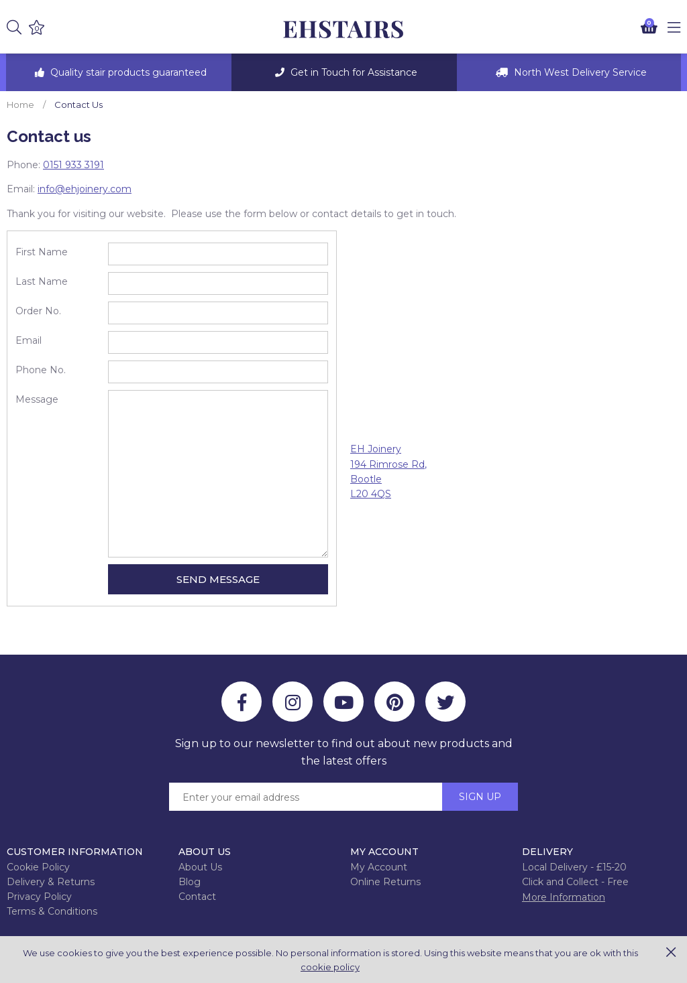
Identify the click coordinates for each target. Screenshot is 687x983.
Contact (197, 897)
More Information (563, 897)
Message (36, 399)
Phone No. (40, 370)
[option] (118, 72)
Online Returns (385, 882)
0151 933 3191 (73, 165)
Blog (189, 882)
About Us (200, 867)
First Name (41, 252)
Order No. (38, 311)
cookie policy (330, 967)
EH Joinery (343, 30)
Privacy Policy (39, 897)
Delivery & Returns (51, 882)
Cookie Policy (38, 867)
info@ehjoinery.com (84, 189)
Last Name (41, 281)
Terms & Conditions (52, 911)
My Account (378, 867)
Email (28, 340)
